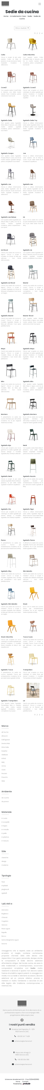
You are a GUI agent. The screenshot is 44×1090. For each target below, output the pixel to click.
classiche (5, 858)
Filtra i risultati (22, 28)
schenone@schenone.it (23, 1041)
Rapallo (4, 932)
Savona (4, 944)
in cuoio (4, 818)
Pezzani (4, 773)
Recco (4, 936)
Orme (4, 766)
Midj (3, 762)
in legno (4, 826)
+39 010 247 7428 (23, 1036)
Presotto (5, 777)
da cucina (5, 798)
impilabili (5, 886)
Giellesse (5, 755)
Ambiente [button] (7, 791)
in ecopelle (5, 822)
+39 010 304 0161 (23, 1060)
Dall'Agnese (6, 740)
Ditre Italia (5, 747)
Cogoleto (5, 921)
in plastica (5, 837)
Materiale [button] (7, 812)
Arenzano (5, 910)
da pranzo (5, 801)
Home (6, 16)
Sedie (30, 16)
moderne (5, 865)
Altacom (5, 736)
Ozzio (3, 770)
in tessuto (5, 841)
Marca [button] (5, 725)
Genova (4, 925)
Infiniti (4, 758)
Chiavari (4, 917)
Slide (3, 781)
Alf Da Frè (5, 732)
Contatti (25, 1082)
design (4, 861)
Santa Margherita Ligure (10, 940)
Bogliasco (5, 914)
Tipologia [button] (6, 875)
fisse (3, 882)
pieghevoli (5, 889)
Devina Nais (6, 743)
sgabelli (4, 893)
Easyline (4, 751)
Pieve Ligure (6, 929)
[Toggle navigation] (39, 4)
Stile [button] (4, 851)
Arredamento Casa (18, 16)
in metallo (5, 829)
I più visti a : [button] (7, 903)
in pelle (4, 833)
